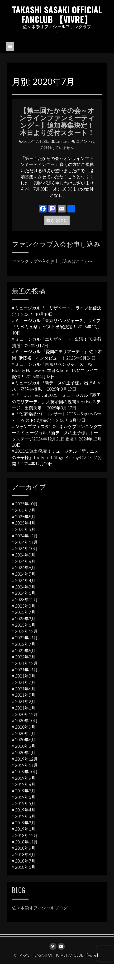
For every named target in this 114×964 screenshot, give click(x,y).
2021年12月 (26, 663)
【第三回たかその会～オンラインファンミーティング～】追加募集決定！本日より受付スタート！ (57, 121)
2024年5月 (25, 574)
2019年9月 (25, 778)
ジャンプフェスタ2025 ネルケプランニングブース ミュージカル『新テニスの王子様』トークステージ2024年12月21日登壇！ (57, 432)
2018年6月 (25, 867)
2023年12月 (26, 599)
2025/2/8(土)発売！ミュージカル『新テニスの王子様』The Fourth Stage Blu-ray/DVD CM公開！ (57, 457)
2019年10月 (26, 771)
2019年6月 (25, 797)
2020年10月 (26, 720)
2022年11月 (26, 637)
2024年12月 (26, 535)
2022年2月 (25, 656)
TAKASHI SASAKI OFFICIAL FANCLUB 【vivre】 (57, 14)
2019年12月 (26, 759)
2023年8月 (25, 606)
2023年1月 (25, 625)
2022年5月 (25, 650)
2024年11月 (26, 542)
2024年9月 (25, 554)
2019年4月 (25, 809)
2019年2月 (25, 822)
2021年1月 (25, 707)
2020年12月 (26, 714)
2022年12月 (26, 631)
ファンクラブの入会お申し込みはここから (52, 261)
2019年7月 (25, 790)
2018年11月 (26, 841)
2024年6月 (25, 567)
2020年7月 (25, 733)
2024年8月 (25, 561)
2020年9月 (25, 727)
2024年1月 (25, 593)
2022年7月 (25, 644)
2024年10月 (26, 548)
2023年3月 (25, 618)
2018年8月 (25, 854)
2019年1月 (25, 829)
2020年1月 (25, 752)
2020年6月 (25, 739)
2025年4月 (25, 522)
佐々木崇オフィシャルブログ (39, 907)
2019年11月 (26, 765)
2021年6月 (25, 688)
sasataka (61, 141)
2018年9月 (25, 848)
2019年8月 (25, 784)
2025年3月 (25, 529)
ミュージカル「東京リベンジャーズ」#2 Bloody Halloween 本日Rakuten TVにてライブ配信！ (55, 370)
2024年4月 (25, 580)
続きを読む (57, 220)
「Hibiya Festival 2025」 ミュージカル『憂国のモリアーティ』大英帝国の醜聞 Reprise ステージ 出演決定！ (56, 401)
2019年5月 (25, 803)
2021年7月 (25, 682)
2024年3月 (25, 586)
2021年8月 (25, 675)
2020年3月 (25, 746)
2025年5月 (25, 516)
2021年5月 (25, 695)
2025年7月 (25, 510)
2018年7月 (25, 860)
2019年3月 (25, 816)
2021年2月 (25, 701)
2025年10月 (26, 503)
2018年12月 (26, 835)
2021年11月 (26, 669)
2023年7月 (25, 612)
